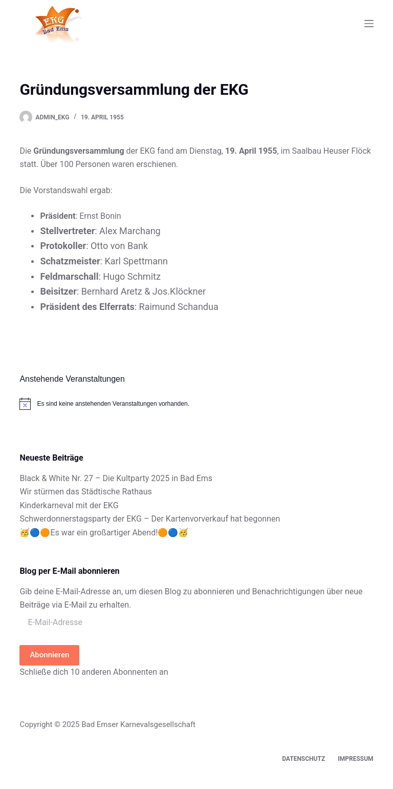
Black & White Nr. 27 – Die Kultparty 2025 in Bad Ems (115, 478)
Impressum (355, 758)
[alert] (196, 404)
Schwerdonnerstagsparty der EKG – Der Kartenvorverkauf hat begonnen (149, 519)
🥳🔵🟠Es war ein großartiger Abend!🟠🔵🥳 (103, 532)
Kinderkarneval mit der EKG (68, 505)
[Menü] (369, 23)
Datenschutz (303, 758)
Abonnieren (49, 654)
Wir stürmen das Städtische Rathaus (85, 491)
